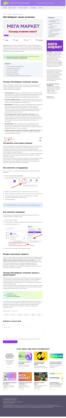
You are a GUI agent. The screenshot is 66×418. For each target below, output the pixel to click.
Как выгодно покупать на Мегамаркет (25, 362)
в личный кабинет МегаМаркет (16, 175)
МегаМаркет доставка (12, 294)
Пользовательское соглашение (9, 403)
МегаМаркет (6, 45)
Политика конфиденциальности (10, 401)
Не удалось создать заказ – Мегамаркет (24, 383)
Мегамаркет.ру (50, 96)
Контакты (41, 7)
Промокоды (33, 7)
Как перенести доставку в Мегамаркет (9, 383)
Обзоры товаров (12, 7)
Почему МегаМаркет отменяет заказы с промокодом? (18, 75)
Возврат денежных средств (12, 73)
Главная (5, 7)
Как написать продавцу (11, 72)
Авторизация (19, 403)
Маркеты (6, 35)
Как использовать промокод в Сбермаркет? (54, 384)
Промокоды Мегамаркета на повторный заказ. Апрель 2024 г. (9, 356)
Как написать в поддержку (12, 70)
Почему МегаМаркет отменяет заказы (15, 66)
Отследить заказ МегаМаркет (13, 296)
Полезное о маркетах (23, 7)
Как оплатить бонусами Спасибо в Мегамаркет (56, 362)
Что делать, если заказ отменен (13, 68)
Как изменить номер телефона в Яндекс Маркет (39, 363)
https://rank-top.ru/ (9, 406)
